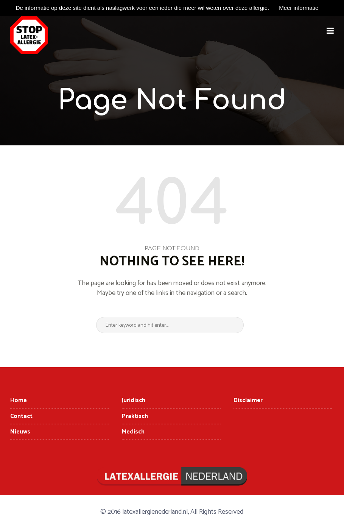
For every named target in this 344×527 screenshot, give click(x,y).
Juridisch (133, 400)
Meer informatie (298, 8)
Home (18, 400)
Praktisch (135, 416)
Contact (21, 416)
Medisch (133, 432)
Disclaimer (248, 400)
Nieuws (20, 432)
